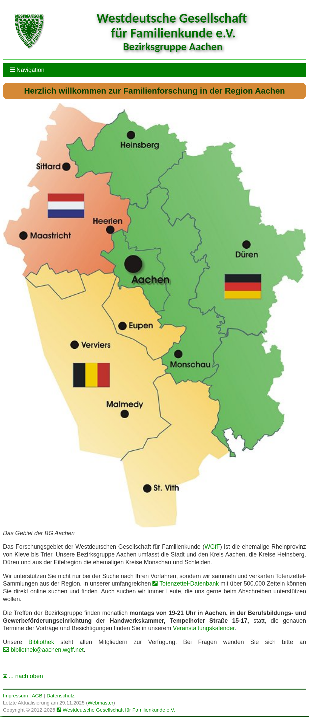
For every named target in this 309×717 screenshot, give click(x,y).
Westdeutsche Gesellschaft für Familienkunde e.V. (119, 710)
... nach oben (23, 676)
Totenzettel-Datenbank (189, 583)
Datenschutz (61, 695)
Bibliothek (41, 642)
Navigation (27, 70)
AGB (37, 695)
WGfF (212, 546)
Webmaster (100, 703)
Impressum (15, 695)
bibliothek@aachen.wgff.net (47, 649)
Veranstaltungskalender (203, 628)
